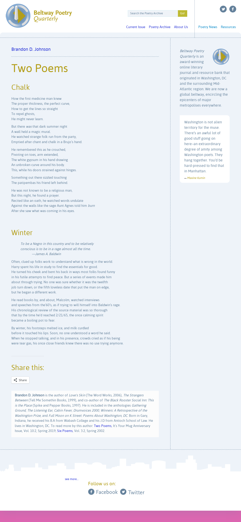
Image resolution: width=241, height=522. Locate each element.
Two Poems (102, 426)
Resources (228, 27)
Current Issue (135, 27)
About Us (181, 27)
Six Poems (65, 431)
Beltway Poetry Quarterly (38, 16)
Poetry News (207, 27)
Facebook (232, 9)
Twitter (223, 9)
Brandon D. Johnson (31, 49)
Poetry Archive (159, 27)
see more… (72, 479)
